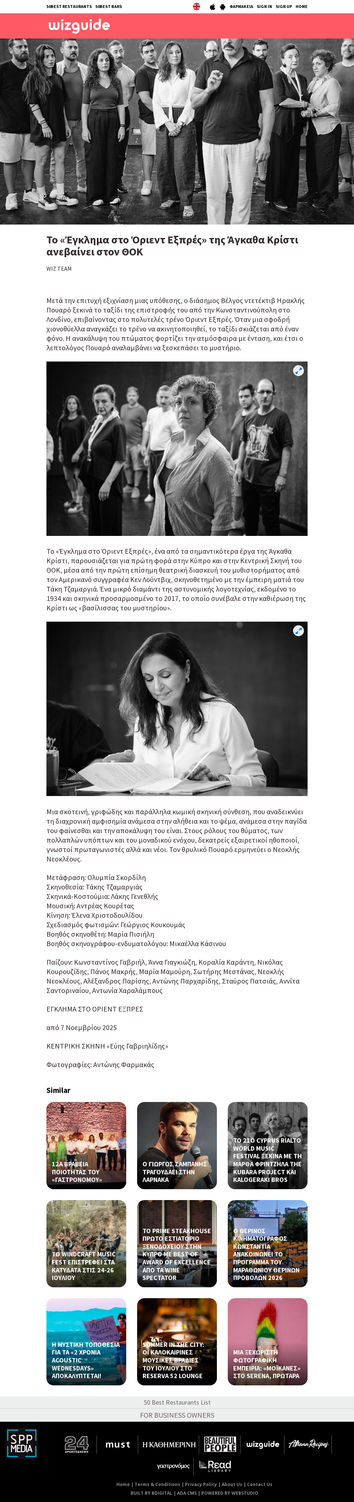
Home (123, 1484)
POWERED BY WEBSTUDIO (229, 1493)
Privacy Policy (201, 1484)
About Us (232, 1484)
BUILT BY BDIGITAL (151, 1493)
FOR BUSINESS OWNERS (177, 1415)
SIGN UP (284, 6)
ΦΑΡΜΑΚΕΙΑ (241, 6)
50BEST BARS (108, 6)
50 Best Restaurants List (177, 1402)
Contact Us (259, 1484)
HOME (302, 6)
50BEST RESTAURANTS (69, 6)
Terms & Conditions (157, 1484)
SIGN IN (264, 6)
